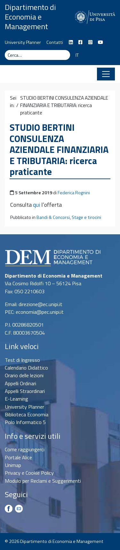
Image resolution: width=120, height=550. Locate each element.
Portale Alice (18, 457)
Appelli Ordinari (20, 383)
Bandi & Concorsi (53, 217)
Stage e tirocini (86, 217)
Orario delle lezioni (24, 375)
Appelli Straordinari (25, 391)
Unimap (13, 465)
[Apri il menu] (106, 74)
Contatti (54, 42)
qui (36, 204)
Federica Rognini (74, 192)
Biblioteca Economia (26, 414)
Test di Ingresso (22, 360)
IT (77, 55)
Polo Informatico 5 (25, 422)
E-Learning (16, 399)
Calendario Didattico (26, 367)
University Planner (23, 42)
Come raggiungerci (24, 449)
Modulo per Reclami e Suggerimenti (43, 481)
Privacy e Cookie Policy (29, 473)
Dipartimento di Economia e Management (30, 16)
